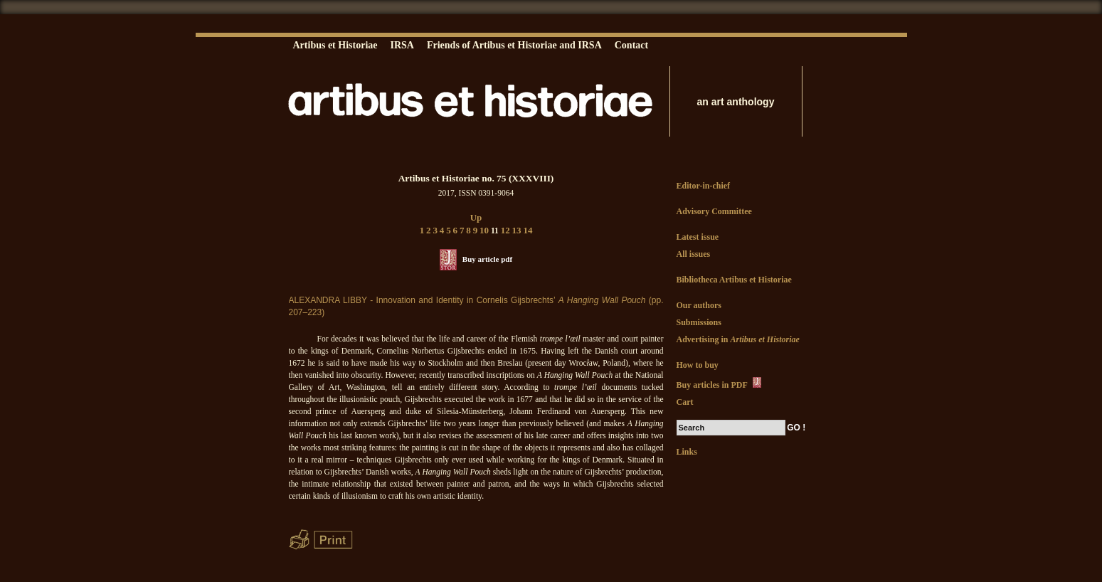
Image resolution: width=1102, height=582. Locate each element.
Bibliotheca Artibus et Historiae (734, 280)
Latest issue (698, 237)
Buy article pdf (487, 259)
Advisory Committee (714, 211)
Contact (631, 45)
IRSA (401, 45)
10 (484, 230)
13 (516, 230)
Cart (685, 402)
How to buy (698, 365)
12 (505, 230)
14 (527, 230)
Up (476, 217)
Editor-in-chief (704, 186)
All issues (694, 254)
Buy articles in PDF (720, 383)
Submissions (699, 322)
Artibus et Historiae (335, 45)
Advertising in (738, 339)
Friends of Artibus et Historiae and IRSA (514, 45)
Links (687, 452)
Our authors (699, 305)
